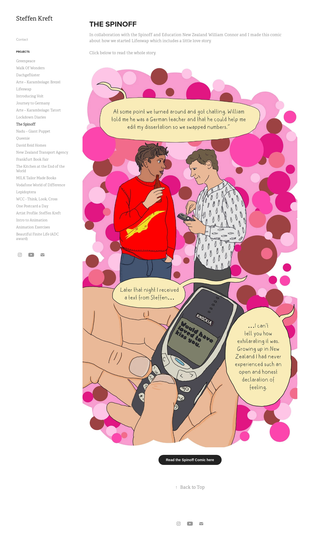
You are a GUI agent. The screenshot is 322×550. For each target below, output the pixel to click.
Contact (22, 39)
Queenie (23, 138)
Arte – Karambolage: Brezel (38, 82)
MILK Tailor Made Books (36, 178)
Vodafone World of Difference (40, 185)
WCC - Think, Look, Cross (36, 199)
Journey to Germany (33, 103)
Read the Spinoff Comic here (190, 460)
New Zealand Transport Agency (42, 152)
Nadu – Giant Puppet (33, 131)
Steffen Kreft (34, 18)
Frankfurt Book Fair (32, 159)
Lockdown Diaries (31, 117)
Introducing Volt (30, 96)
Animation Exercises (33, 227)
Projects (23, 52)
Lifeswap (23, 89)
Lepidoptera (26, 192)
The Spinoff (25, 124)
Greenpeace (25, 61)
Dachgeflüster (28, 75)
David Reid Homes (31, 145)
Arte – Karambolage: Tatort (38, 110)
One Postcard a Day (32, 206)
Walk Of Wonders (30, 68)
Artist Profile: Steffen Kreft (38, 213)
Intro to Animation (32, 220)
